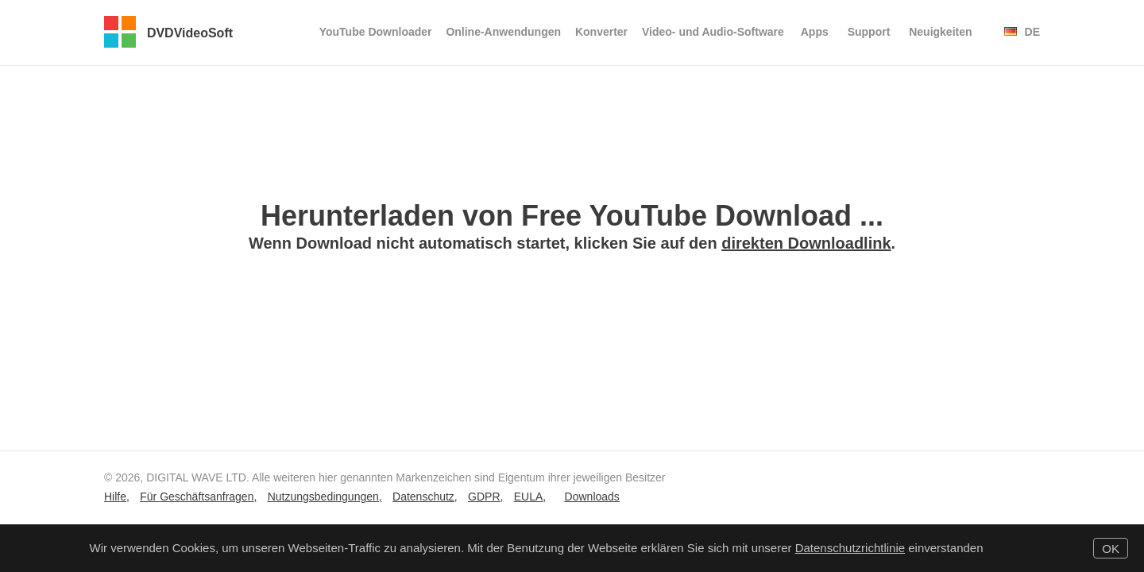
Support (869, 31)
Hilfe (115, 496)
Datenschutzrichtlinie (850, 548)
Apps (815, 31)
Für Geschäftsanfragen (196, 496)
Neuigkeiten (940, 31)
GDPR (484, 496)
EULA (528, 496)
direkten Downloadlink (806, 243)
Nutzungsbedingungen (323, 496)
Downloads (592, 496)
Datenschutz (423, 496)
